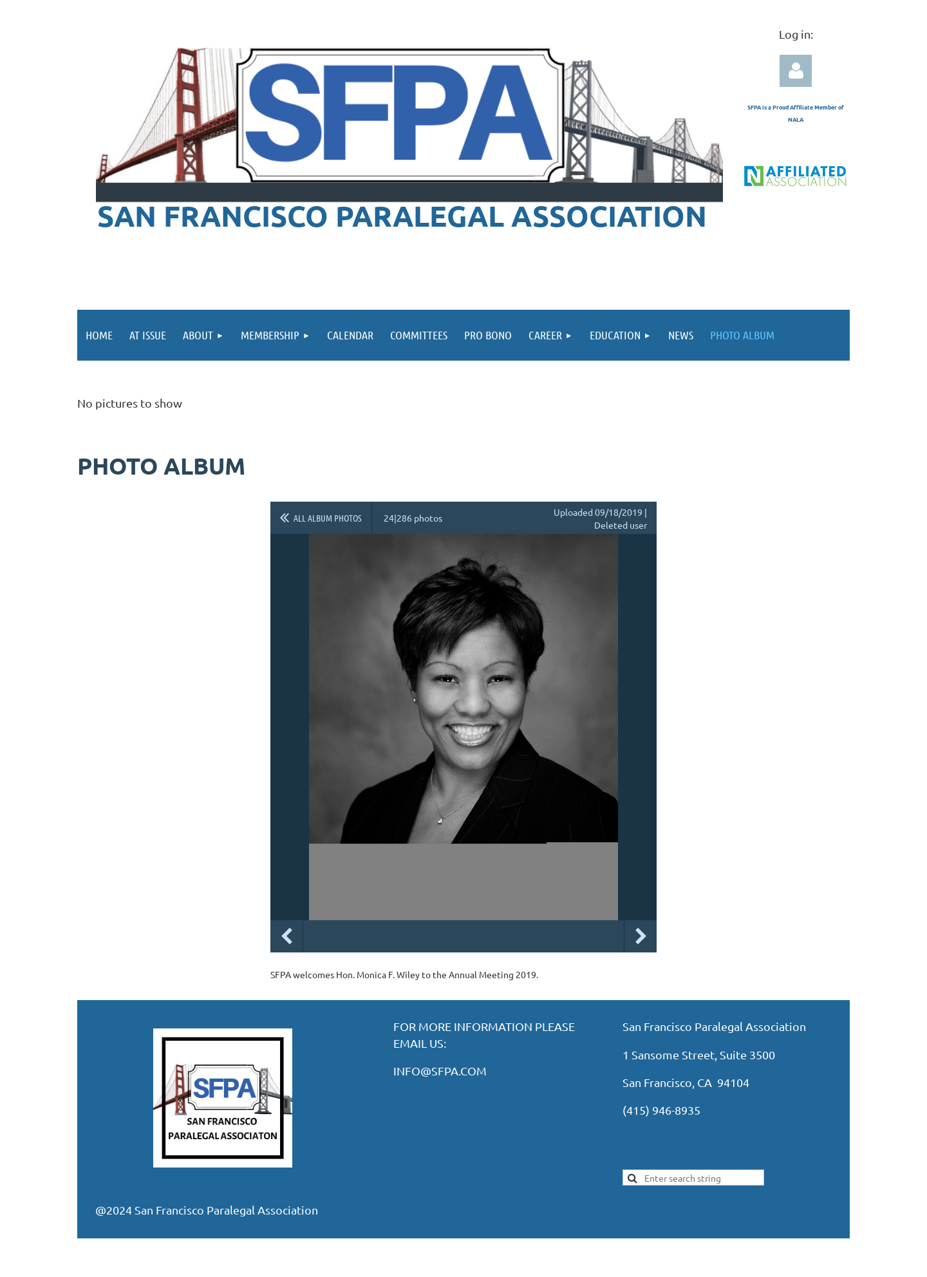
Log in (796, 71)
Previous (286, 936)
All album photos (328, 518)
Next (640, 936)
